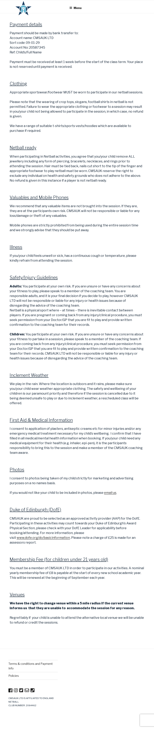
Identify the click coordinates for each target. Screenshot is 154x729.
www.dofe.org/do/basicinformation (43, 538)
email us (110, 493)
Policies (13, 675)
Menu (75, 8)
